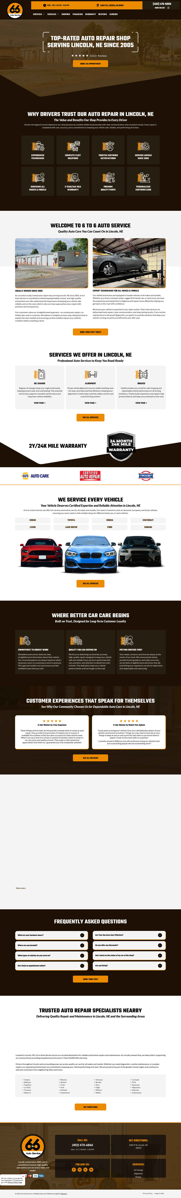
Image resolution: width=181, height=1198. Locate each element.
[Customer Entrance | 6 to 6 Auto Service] (40, 855)
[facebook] (74, 1170)
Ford (109, 527)
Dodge (33, 520)
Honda (109, 520)
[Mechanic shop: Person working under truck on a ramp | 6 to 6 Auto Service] (90, 867)
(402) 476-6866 (162, 4)
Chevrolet (148, 520)
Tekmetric (64, 1194)
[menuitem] (40, 14)
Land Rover (71, 527)
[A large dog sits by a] (140, 855)
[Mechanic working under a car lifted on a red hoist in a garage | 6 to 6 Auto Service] (90, 817)
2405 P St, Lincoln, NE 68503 (112, 5)
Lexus (33, 527)
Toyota (71, 520)
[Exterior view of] (140, 805)
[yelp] (85, 1170)
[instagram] (80, 1170)
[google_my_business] (91, 1170)
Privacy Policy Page (15, 1182)
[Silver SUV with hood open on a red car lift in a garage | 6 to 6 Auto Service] (40, 805)
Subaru (148, 527)
